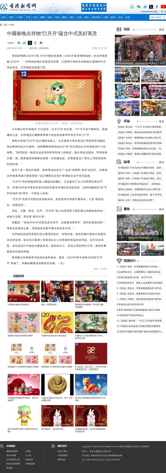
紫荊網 (9, 468)
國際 (42, 17)
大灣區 (19, 17)
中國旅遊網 (30, 464)
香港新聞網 (62, 455)
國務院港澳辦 (12, 451)
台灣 (28, 17)
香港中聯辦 (11, 455)
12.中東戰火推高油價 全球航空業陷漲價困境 (138, 326)
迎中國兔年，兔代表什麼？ (52, 429)
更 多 (161, 29)
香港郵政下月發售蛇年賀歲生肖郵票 (23, 367)
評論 (79, 17)
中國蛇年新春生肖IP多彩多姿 (53, 336)
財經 (50, 17)
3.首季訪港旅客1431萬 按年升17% (134, 277)
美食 (127, 17)
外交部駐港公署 (13, 459)
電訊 (72, 17)
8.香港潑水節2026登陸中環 (130, 304)
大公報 (28, 455)
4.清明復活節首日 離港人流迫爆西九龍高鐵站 (140, 283)
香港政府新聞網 (13, 464)
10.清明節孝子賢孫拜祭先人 (130, 315)
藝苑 (113, 17)
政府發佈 (96, 17)
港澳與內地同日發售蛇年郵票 (20, 336)
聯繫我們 (61, 459)
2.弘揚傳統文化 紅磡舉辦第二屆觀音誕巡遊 (139, 272)
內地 (35, 17)
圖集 (64, 17)
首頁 (5, 25)
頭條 (4, 17)
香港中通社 (62, 451)
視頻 (57, 17)
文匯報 (28, 451)
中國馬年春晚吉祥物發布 (18, 304)
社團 (105, 17)
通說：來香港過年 (49, 304)
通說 (86, 17)
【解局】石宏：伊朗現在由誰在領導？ (135, 200)
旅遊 (120, 17)
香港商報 (29, 459)
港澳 (11, 17)
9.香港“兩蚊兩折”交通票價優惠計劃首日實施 (138, 310)
